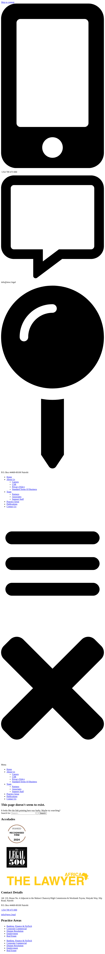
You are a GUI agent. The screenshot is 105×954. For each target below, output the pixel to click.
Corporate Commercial (17, 928)
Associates (16, 497)
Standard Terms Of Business (24, 489)
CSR (14, 484)
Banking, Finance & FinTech (19, 926)
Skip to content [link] (7, 2)
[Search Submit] (37, 813)
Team (9, 492)
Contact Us (11, 506)
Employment (12, 933)
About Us (11, 479)
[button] (52, 638)
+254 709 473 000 (9, 910)
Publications (12, 504)
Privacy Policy (18, 487)
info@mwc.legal (8, 914)
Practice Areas (13, 501)
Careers (15, 482)
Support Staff (18, 499)
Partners (15, 494)
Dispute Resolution (15, 931)
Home (9, 477)
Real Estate (11, 936)
